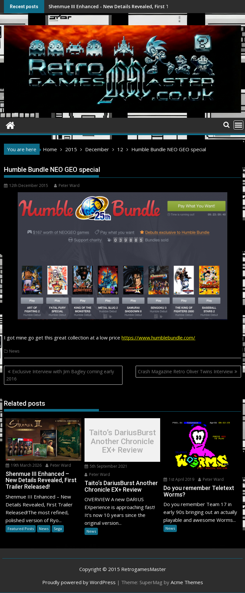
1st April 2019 (178, 479)
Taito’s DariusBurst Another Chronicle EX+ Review (122, 442)
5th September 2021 (106, 466)
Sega (58, 528)
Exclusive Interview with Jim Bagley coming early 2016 (60, 375)
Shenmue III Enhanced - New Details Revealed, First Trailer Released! (98, 6)
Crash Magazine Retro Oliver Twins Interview (185, 371)
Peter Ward (67, 185)
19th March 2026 (24, 465)
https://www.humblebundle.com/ (158, 337)
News (14, 351)
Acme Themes (187, 582)
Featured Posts (21, 528)
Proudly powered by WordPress (79, 582)
